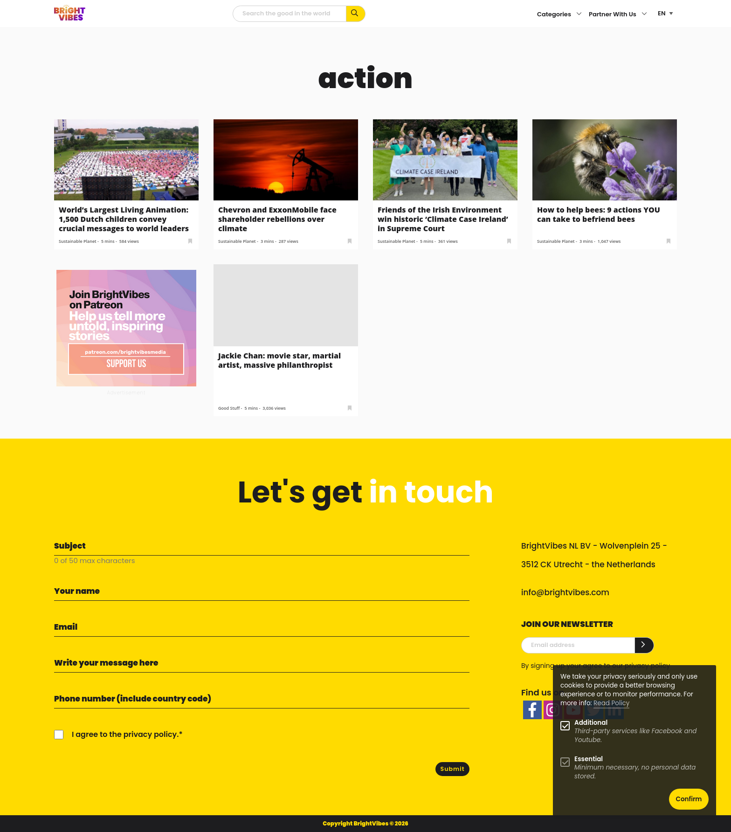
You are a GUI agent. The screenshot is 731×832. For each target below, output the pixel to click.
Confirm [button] (689, 799)
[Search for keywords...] (356, 14)
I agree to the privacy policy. (125, 734)
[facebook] (532, 710)
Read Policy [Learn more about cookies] (611, 703)
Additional (590, 722)
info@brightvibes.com (565, 592)
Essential (588, 759)
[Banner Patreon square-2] (126, 328)
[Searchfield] (289, 14)
